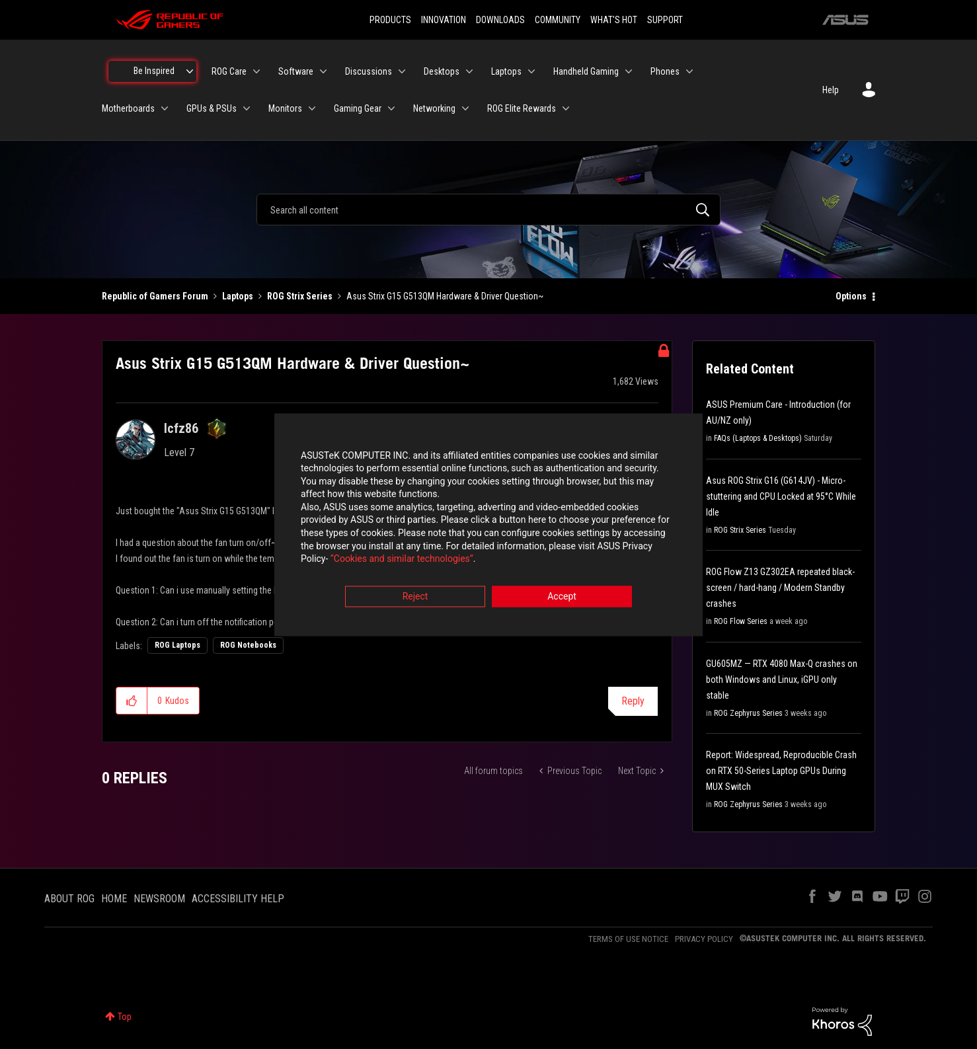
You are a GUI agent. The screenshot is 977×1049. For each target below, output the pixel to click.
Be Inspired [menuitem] (154, 70)
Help (830, 90)
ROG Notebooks (248, 645)
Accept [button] (561, 597)
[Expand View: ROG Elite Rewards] (565, 108)
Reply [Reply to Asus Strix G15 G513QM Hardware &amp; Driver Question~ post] (633, 701)
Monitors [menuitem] (285, 108)
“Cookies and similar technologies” (402, 560)
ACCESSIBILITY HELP (238, 898)
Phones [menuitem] (665, 71)
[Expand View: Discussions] (402, 71)
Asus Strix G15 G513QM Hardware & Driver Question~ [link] (444, 296)
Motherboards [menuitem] (128, 108)
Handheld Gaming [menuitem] (586, 71)
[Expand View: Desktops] (469, 71)
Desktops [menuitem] (441, 71)
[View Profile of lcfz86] (181, 428)
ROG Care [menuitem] (229, 71)
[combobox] (488, 209)
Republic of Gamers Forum (155, 296)
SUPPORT (665, 20)
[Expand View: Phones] (689, 71)
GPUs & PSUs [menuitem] (211, 108)
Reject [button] (415, 597)
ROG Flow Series (740, 621)
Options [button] (851, 296)
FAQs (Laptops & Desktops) (758, 438)
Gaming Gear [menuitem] (357, 108)
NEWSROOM (159, 898)
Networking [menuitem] (434, 108)
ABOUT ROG (69, 898)
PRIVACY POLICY (704, 939)
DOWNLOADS (500, 20)
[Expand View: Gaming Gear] (391, 108)
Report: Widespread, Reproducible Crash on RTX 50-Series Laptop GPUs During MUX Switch (781, 771)
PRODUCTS (390, 20)
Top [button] (125, 1016)
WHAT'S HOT (613, 20)
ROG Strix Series (299, 296)
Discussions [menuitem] (368, 71)
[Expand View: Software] (323, 71)
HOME (114, 898)
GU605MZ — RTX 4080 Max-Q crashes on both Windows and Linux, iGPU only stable (781, 679)
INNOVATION (443, 20)
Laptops (237, 296)
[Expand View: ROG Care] (256, 71)
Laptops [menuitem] (506, 71)
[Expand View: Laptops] (531, 71)
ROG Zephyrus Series (748, 713)
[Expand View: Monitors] (312, 108)
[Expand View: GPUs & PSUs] (246, 108)
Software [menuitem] (295, 71)
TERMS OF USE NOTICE (628, 939)
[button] (131, 700)
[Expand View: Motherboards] (164, 108)
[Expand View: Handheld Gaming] (628, 71)
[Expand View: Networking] (465, 108)
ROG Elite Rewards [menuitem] (521, 108)
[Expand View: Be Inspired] (189, 71)
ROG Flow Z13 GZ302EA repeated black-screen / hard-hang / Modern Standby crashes (780, 587)
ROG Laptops (177, 645)
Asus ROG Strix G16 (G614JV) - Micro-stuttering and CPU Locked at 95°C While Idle (781, 496)
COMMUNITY (557, 20)
